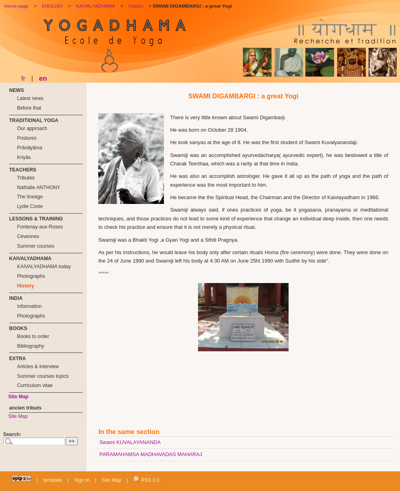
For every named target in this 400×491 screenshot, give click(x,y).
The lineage (29, 197)
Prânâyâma (29, 148)
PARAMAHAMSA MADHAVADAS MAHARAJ (150, 454)
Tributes (25, 178)
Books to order (33, 336)
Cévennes (28, 236)
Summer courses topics (43, 376)
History (25, 286)
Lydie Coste (30, 206)
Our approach (32, 128)
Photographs (31, 276)
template (52, 480)
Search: (12, 434)
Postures (26, 138)
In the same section (128, 431)
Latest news (30, 98)
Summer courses (35, 246)
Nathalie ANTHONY (38, 187)
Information (29, 306)
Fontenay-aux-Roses (40, 227)
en (43, 78)
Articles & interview (38, 366)
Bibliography (30, 346)
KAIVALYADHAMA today (44, 266)
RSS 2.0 (146, 479)
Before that (29, 108)
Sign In (81, 480)
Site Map (18, 396)
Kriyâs (23, 157)
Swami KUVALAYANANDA (130, 442)
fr (23, 78)
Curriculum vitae (35, 385)
